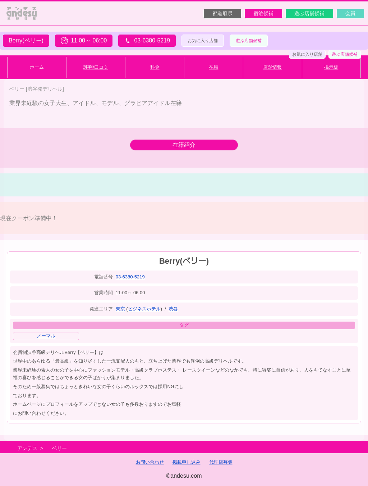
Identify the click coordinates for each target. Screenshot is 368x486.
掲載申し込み (186, 462)
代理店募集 (221, 462)
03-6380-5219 (130, 277)
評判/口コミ (95, 67)
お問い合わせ (150, 462)
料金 (155, 67)
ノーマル (46, 336)
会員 (350, 13)
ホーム (37, 67)
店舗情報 (272, 67)
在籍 (213, 67)
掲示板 (331, 67)
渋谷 (173, 309)
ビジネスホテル (144, 309)
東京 (120, 309)
